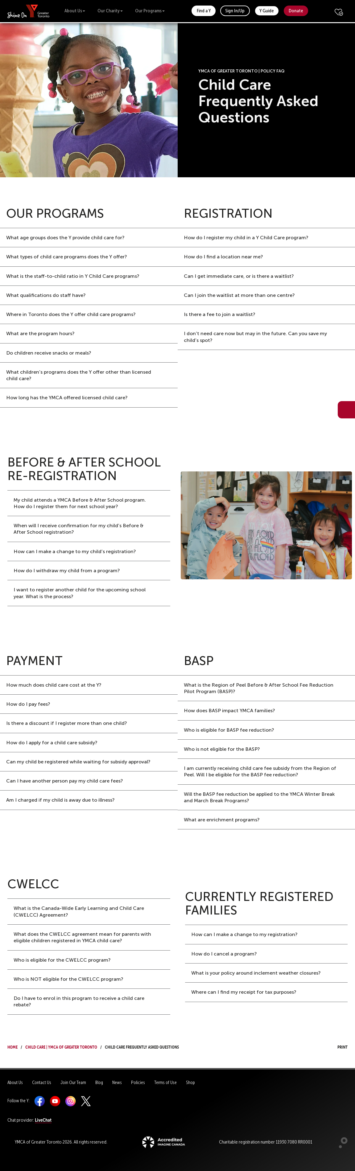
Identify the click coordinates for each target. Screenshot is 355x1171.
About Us (74, 10)
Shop (190, 1082)
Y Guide (266, 10)
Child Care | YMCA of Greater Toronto (61, 1046)
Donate (296, 10)
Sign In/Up (235, 10)
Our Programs (150, 10)
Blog (99, 1082)
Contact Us (41, 1082)
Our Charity (110, 10)
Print (337, 1046)
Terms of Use (165, 1082)
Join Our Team (73, 1082)
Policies (138, 1082)
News (117, 1082)
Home (12, 1046)
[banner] (28, 10)
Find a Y (204, 10)
